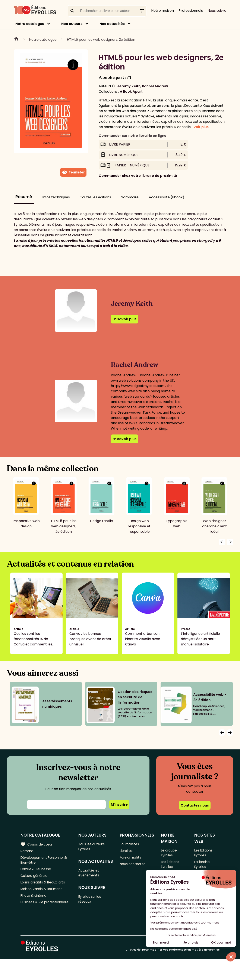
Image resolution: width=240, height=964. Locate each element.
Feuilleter (73, 172)
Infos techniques (56, 197)
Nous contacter (133, 865)
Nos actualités (112, 23)
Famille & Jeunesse (36, 870)
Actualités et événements (89, 880)
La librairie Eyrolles (202, 865)
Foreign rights (131, 858)
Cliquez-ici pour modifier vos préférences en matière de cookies (173, 955)
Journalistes (130, 844)
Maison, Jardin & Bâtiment (42, 891)
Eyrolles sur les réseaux (91, 907)
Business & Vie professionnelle (45, 905)
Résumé (23, 197)
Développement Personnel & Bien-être (44, 861)
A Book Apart (131, 91)
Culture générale (34, 877)
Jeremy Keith (128, 86)
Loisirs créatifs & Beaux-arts (43, 884)
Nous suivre (217, 10)
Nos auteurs (71, 23)
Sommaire (130, 197)
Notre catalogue (29, 23)
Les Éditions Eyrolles (170, 865)
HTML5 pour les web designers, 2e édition (101, 39)
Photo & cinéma (33, 898)
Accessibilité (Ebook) (166, 197)
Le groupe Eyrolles (169, 853)
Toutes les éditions (95, 197)
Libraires (127, 851)
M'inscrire (119, 804)
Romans (27, 851)
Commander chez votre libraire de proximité (138, 175)
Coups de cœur (36, 844)
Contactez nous (195, 805)
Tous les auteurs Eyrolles (92, 847)
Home (16, 39)
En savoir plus (124, 319)
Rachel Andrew (155, 86)
